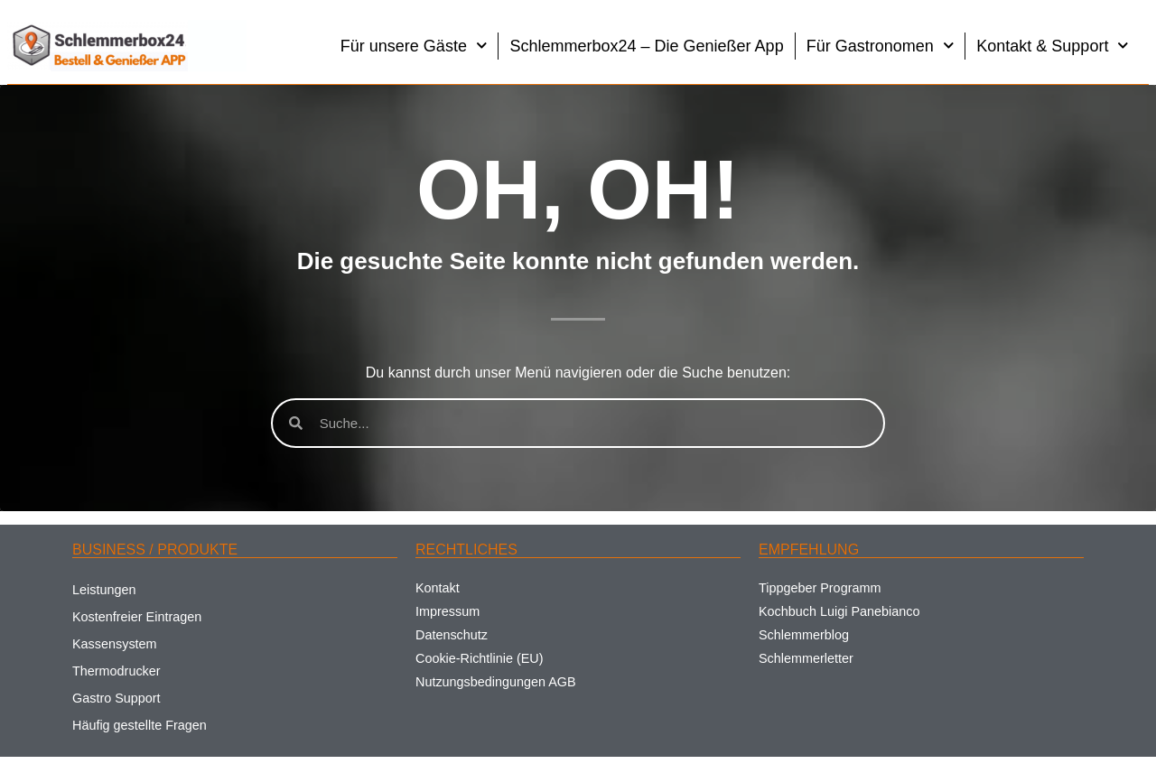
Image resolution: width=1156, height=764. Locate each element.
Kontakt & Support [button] (1052, 46)
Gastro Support (116, 698)
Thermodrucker (116, 671)
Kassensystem (114, 644)
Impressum (447, 611)
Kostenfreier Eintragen (136, 617)
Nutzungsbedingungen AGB (495, 682)
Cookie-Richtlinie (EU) (479, 658)
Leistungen (103, 589)
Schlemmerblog (804, 635)
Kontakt (437, 588)
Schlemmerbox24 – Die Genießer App (646, 46)
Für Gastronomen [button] (880, 46)
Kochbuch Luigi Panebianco (839, 611)
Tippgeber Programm (820, 588)
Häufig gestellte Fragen (139, 725)
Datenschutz (451, 635)
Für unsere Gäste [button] (414, 46)
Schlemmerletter (806, 658)
